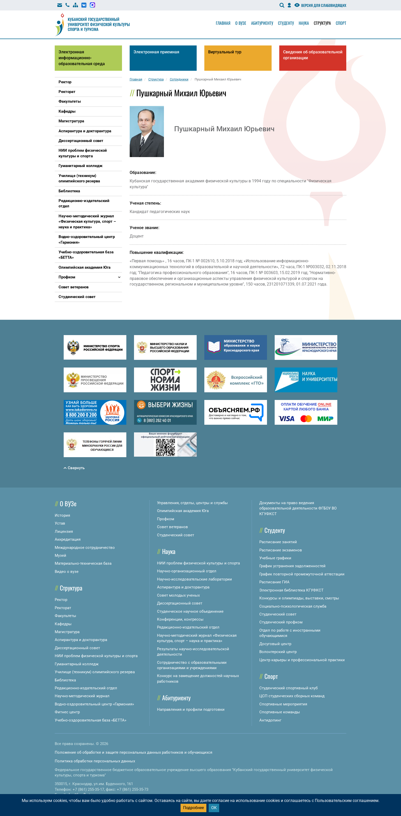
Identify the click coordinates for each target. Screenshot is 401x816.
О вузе (240, 23)
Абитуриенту (262, 23)
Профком (165, 519)
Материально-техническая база (83, 563)
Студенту (286, 23)
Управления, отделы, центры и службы (192, 503)
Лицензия (64, 531)
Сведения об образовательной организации (312, 55)
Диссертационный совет (77, 648)
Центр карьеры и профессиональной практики (302, 660)
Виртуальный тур (224, 52)
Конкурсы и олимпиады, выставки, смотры (299, 598)
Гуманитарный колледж (76, 664)
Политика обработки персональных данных (95, 761)
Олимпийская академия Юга (183, 510)
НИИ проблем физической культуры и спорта (96, 656)
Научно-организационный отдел (186, 571)
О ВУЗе (68, 503)
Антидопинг (270, 720)
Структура (322, 23)
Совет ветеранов (172, 527)
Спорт (341, 23)
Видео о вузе (67, 571)
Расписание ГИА (274, 582)
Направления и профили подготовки (191, 709)
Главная (223, 23)
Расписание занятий (278, 542)
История (62, 515)
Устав (60, 523)
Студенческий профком (281, 622)
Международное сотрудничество (85, 547)
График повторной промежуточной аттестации (301, 574)
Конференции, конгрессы (180, 619)
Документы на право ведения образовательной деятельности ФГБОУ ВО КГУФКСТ (298, 508)
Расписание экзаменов (280, 550)
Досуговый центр (275, 644)
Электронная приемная (156, 52)
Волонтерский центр (278, 651)
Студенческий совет (175, 535)
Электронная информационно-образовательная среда (82, 58)
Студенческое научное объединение (190, 611)
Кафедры (63, 624)
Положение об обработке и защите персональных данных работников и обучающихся (133, 752)
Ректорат (63, 608)
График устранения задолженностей (292, 566)
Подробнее (193, 807)
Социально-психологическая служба (292, 606)
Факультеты (65, 615)
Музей (60, 555)
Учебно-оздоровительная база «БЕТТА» (90, 720)
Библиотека (65, 680)
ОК (214, 807)
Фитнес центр (67, 712)
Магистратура (67, 632)
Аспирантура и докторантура (81, 639)
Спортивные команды (279, 712)
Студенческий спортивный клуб (288, 688)
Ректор (61, 599)
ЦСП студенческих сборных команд (292, 696)
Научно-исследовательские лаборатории (194, 579)
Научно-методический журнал (82, 696)
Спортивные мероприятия (283, 704)
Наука (304, 23)
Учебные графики (275, 558)
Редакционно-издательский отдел (86, 688)
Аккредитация (68, 539)
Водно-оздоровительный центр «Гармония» (94, 704)
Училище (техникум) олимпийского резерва (95, 672)
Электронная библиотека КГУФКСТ (291, 590)
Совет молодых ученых (178, 595)
